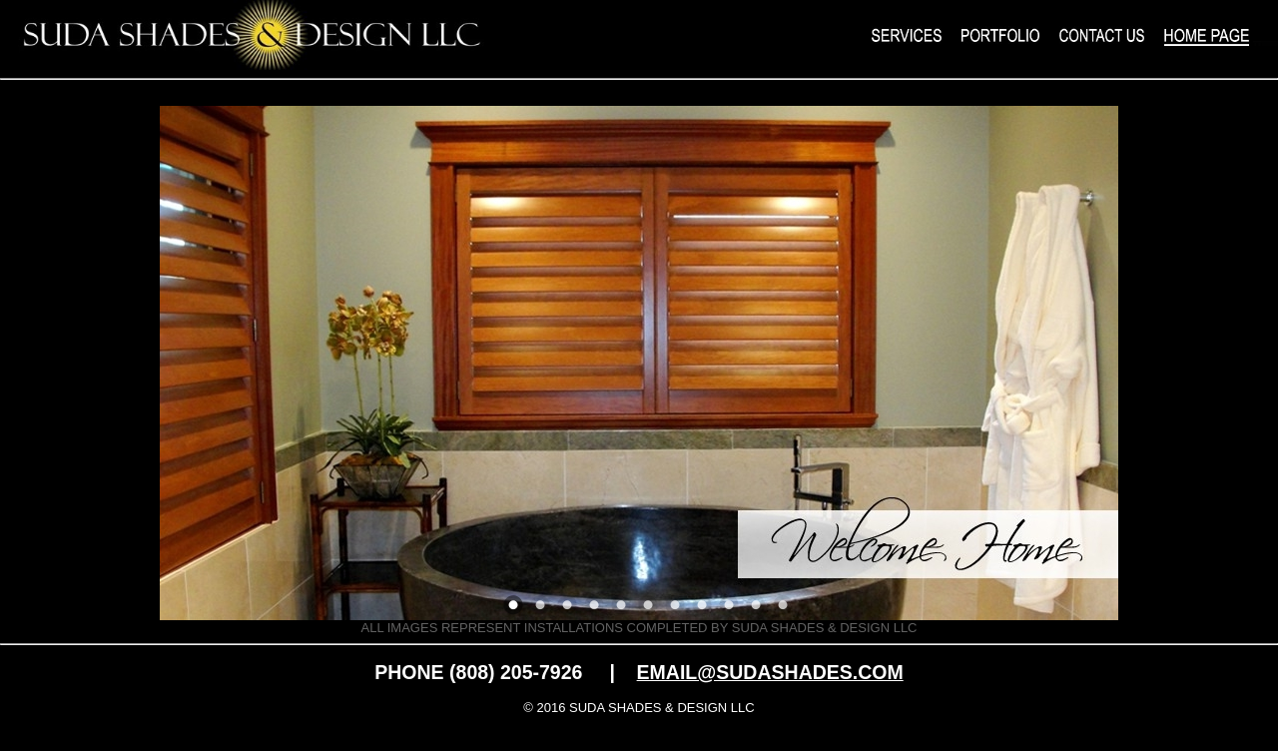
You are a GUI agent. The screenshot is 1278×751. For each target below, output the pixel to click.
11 (783, 605)
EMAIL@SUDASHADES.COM (770, 672)
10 (756, 605)
